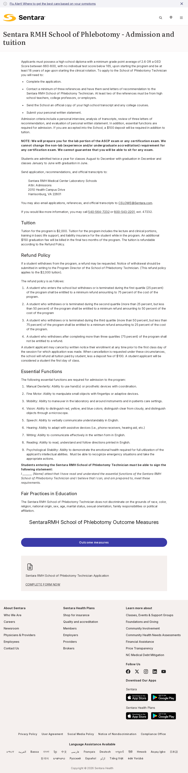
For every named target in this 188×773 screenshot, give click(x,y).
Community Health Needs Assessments (153, 635)
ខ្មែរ (55, 751)
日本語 (174, 751)
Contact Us (11, 648)
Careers (9, 622)
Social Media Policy (80, 734)
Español (90, 758)
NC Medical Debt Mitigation (145, 655)
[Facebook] (128, 671)
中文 (64, 751)
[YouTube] (163, 671)
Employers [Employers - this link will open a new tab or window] (70, 635)
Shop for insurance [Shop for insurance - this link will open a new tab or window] (76, 615)
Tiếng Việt (116, 758)
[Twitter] (137, 671)
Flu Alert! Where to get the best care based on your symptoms (53, 4)
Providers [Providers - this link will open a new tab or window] (70, 641)
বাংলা (46, 751)
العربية (22, 751)
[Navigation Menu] (181, 17)
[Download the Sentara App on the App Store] (137, 696)
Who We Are (12, 615)
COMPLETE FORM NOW (43, 584)
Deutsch (105, 751)
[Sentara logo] (24, 17)
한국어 (45, 758)
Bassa (35, 751)
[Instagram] (146, 671)
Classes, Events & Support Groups (149, 615)
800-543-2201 (124, 212)
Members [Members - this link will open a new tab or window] (70, 628)
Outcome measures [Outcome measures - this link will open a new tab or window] (94, 542)
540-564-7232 (99, 212)
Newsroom (11, 628)
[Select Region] (171, 17)
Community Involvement (143, 628)
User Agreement (52, 734)
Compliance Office (153, 734)
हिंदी (130, 751)
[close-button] (182, 3)
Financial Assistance (140, 641)
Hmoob (141, 751)
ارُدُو (103, 758)
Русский (75, 758)
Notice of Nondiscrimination (117, 734)
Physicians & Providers (19, 635)
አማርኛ (10, 751)
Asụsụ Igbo (158, 751)
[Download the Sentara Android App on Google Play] (163, 696)
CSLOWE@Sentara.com (135, 203)
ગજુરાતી (119, 751)
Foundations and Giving (142, 622)
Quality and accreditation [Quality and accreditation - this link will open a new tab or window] (80, 622)
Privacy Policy (27, 734)
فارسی (75, 751)
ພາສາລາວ (59, 758)
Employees (11, 641)
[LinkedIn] (155, 671)
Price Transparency (139, 648)
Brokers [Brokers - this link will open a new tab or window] (68, 648)
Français (89, 751)
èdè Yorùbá (135, 758)
